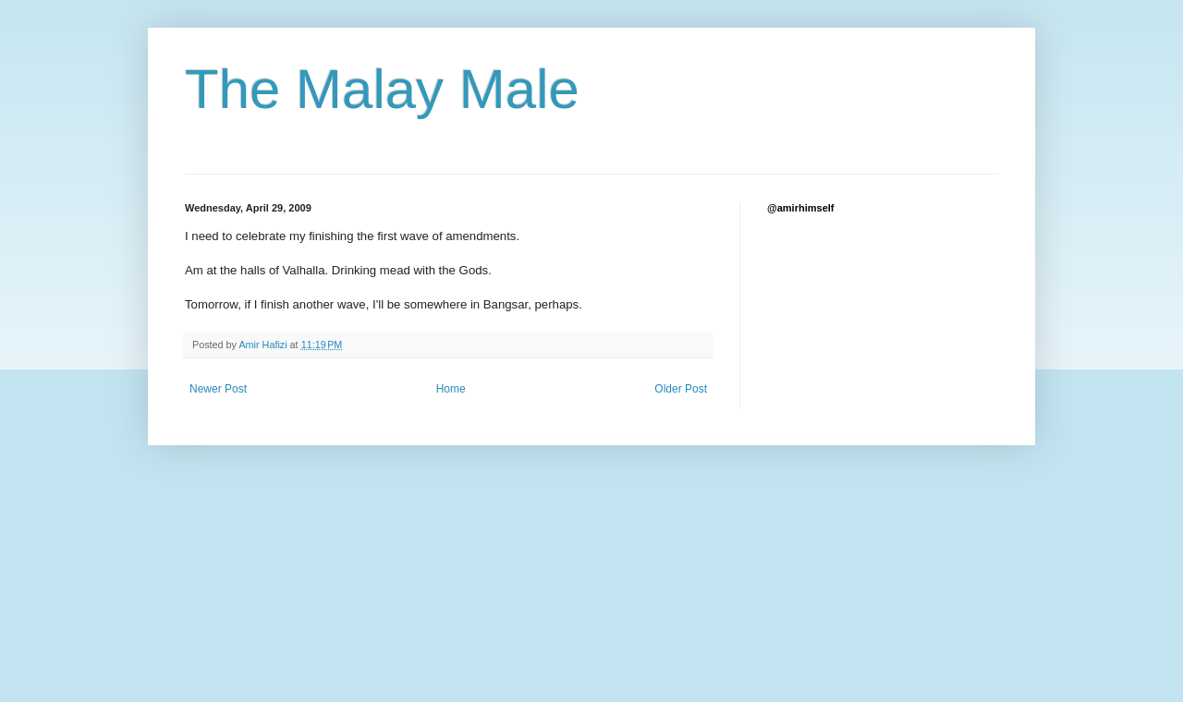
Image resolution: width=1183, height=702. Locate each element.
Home (451, 388)
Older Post (680, 388)
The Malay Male (382, 89)
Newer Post (218, 388)
